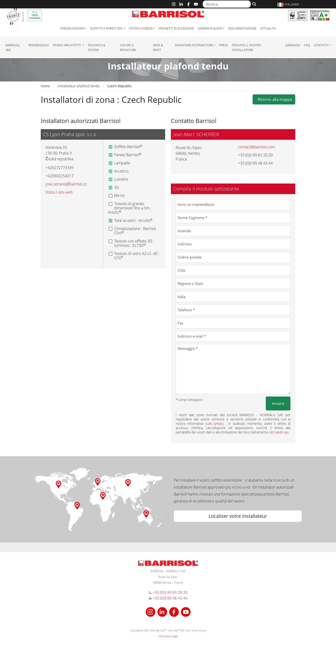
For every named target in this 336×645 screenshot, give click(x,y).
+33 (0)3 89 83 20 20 (170, 592)
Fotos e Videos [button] (141, 28)
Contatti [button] (321, 45)
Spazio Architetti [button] (67, 45)
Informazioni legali (168, 636)
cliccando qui (279, 432)
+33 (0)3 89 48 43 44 (170, 598)
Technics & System (96, 47)
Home (45, 86)
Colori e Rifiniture (128, 47)
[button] (290, 4)
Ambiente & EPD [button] (210, 28)
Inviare (278, 403)
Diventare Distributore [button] (194, 45)
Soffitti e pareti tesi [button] (106, 28)
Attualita (268, 28)
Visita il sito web (59, 192)
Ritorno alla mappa (274, 99)
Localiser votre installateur (238, 516)
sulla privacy (215, 423)
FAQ (307, 45)
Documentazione (242, 28)
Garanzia (292, 45)
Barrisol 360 (13, 47)
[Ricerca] (227, 4)
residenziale (39, 45)
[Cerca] (253, 3)
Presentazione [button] (72, 28)
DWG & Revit (158, 47)
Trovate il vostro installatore (246, 47)
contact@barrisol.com (256, 147)
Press (223, 45)
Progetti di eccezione (176, 28)
